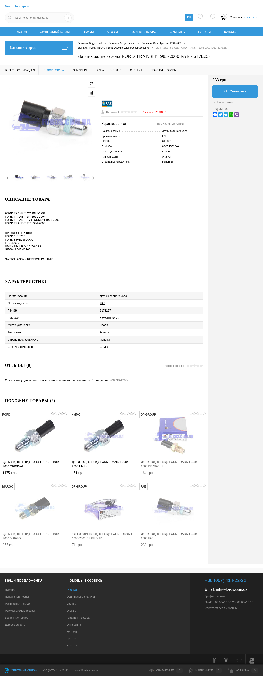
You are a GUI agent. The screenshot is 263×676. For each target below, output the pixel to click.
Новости (72, 643)
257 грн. (34, 546)
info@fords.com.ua (231, 587)
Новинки (10, 587)
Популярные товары (17, 594)
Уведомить (235, 91)
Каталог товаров (39, 48)
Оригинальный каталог (55, 31)
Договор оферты (15, 622)
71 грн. (104, 546)
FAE (164, 136)
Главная (21, 31)
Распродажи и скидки (18, 601)
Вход (8, 6)
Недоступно (222, 102)
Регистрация (23, 6)
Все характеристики (170, 124)
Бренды (89, 31)
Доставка (230, 31)
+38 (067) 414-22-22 (55, 670)
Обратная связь (21, 670)
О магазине (177, 31)
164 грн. (173, 474)
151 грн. (104, 474)
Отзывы (112, 31)
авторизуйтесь (119, 377)
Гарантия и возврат (144, 31)
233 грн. (173, 546)
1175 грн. (34, 474)
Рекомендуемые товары (20, 608)
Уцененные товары (17, 615)
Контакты (204, 31)
